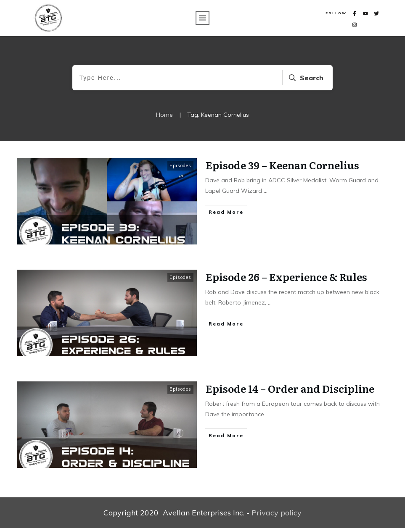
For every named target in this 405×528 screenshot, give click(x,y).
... (265, 190)
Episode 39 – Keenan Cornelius (282, 165)
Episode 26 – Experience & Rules (286, 276)
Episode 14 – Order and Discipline (290, 388)
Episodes (180, 165)
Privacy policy (276, 512)
